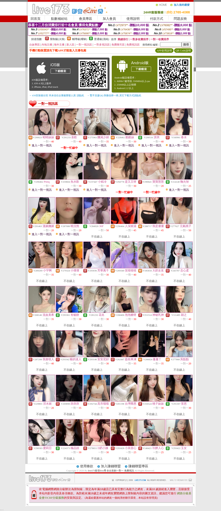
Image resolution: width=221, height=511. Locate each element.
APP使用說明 (164, 50)
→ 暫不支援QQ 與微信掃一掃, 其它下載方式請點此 (114, 95)
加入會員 (109, 18)
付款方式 (156, 18)
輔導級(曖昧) (79, 39)
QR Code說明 (183, 50)
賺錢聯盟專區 (138, 466)
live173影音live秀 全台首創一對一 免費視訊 (111, 470)
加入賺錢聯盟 (111, 466)
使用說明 (133, 18)
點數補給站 (59, 18)
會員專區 (85, 18)
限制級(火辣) (57, 39)
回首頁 (35, 18)
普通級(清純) (101, 39)
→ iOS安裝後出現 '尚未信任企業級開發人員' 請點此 (56, 95)
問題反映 (180, 18)
